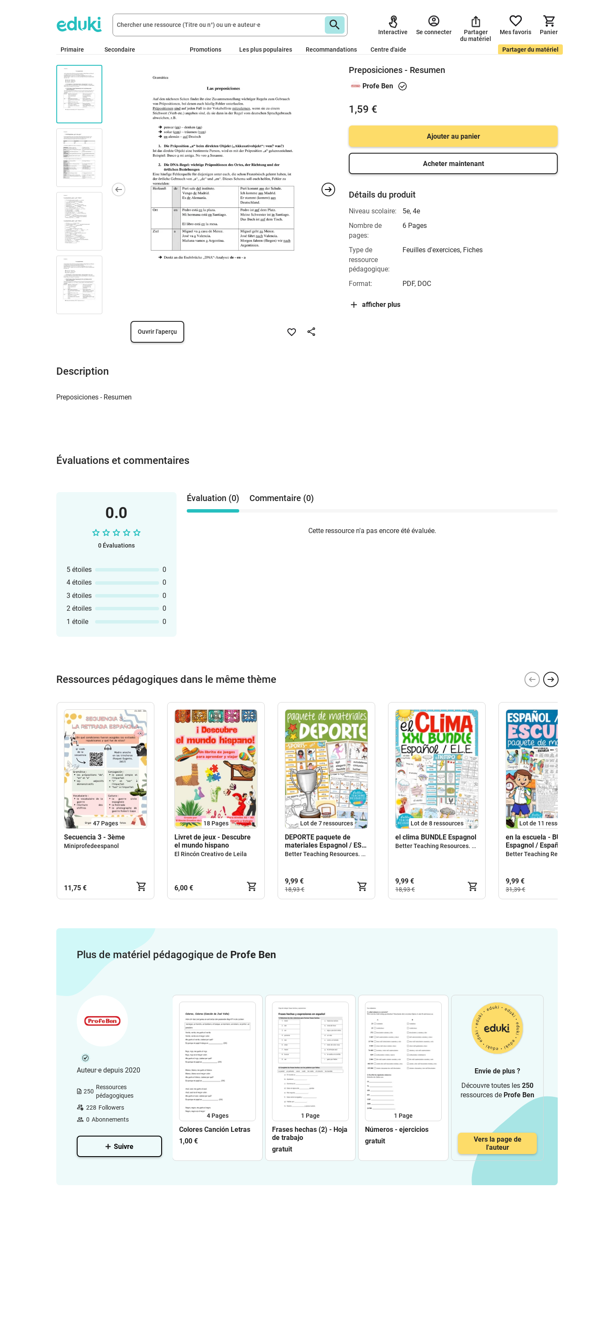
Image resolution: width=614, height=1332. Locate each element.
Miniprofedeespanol (91, 845)
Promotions (205, 49)
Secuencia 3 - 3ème (94, 837)
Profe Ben (377, 86)
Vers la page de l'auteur (497, 1143)
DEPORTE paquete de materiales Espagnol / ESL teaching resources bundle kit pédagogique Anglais (325, 841)
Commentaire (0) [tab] (281, 498)
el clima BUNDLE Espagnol (435, 837)
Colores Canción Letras (214, 1129)
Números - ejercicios (397, 1129)
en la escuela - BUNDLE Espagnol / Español (542, 841)
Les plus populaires (265, 49)
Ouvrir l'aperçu (157, 331)
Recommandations (331, 49)
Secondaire (123, 49)
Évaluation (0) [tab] (213, 498)
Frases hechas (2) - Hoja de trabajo (310, 1133)
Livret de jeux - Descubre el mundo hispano (212, 841)
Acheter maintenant (453, 164)
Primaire (76, 49)
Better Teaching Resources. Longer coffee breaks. (352, 854)
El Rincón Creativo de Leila (210, 854)
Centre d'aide (388, 49)
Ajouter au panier (453, 136)
